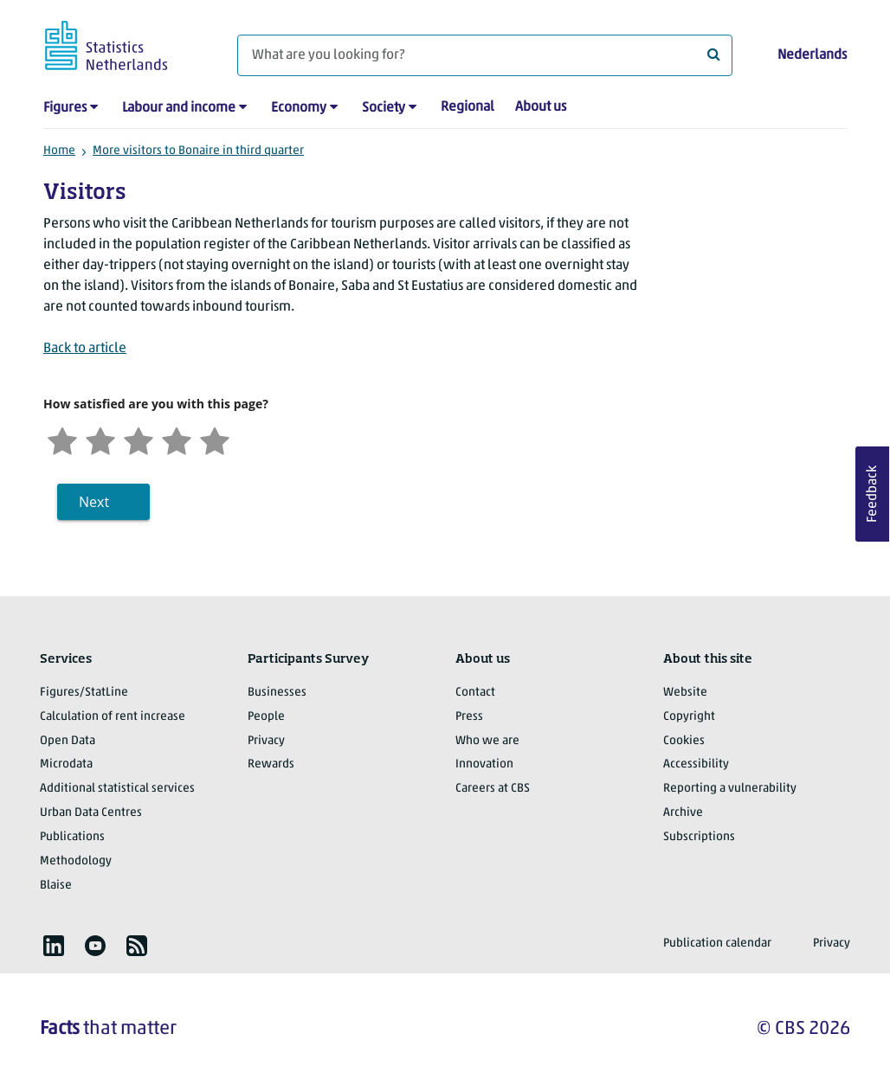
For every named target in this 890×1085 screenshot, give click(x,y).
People (266, 716)
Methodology (76, 861)
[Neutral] (138, 439)
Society (383, 108)
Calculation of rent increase (112, 716)
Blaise (56, 885)
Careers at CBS (492, 788)
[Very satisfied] (215, 439)
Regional (467, 107)
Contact (475, 692)
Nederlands (812, 55)
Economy (298, 108)
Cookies (684, 741)
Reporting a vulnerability (729, 788)
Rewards (271, 764)
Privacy (266, 741)
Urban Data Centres (91, 813)
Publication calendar (717, 943)
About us (540, 107)
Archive (683, 813)
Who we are (487, 741)
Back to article (84, 349)
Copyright (689, 716)
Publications (72, 837)
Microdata (66, 764)
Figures (65, 108)
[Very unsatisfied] (62, 439)
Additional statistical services (117, 788)
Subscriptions (699, 837)
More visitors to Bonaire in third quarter (198, 151)
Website (685, 692)
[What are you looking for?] (484, 55)
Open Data (67, 741)
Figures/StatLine (84, 692)
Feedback (873, 494)
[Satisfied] (177, 439)
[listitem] (54, 946)
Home (59, 151)
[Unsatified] (100, 439)
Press (469, 716)
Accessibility (696, 764)
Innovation (484, 764)
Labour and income (178, 108)
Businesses (277, 692)
